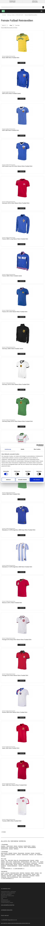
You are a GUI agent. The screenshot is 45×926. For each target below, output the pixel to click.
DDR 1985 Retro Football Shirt (10, 130)
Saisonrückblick (35, 2)
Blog (2, 923)
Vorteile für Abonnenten (8, 893)
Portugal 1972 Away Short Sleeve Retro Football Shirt (16, 639)
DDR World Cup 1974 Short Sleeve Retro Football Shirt (17, 166)
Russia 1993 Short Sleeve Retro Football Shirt (14, 712)
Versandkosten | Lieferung (8, 891)
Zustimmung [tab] (8, 449)
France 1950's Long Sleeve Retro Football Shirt (15, 239)
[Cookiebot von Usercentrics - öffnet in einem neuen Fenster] (37, 445)
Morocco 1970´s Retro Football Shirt (12, 602)
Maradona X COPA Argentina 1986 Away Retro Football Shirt (18, 530)
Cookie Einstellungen (7, 902)
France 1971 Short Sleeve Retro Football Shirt (14, 311)
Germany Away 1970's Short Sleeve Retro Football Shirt (17, 421)
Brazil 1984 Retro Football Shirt (10, 57)
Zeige (11, 25)
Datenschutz (4, 899)
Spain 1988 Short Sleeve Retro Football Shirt (14, 785)
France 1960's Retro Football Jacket (12, 276)
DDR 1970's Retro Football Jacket (11, 93)
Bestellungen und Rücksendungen (12, 923)
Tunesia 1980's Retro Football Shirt (11, 821)
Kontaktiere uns (26, 923)
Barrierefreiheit (5, 901)
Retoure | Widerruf (6, 894)
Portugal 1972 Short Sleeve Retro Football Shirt (15, 675)
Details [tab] (22, 449)
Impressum (4, 897)
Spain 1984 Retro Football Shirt (10, 748)
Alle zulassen (36, 479)
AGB (2, 898)
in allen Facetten (12, 2)
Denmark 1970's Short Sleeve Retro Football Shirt (15, 203)
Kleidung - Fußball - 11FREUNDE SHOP (15, 14)
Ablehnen (8, 479)
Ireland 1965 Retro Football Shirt (11, 494)
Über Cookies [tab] (37, 449)
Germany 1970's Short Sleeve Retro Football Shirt (15, 384)
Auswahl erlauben (22, 479)
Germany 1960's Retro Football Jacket (12, 348)
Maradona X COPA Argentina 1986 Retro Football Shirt (17, 567)
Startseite (4, 14)
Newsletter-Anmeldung (7, 895)
